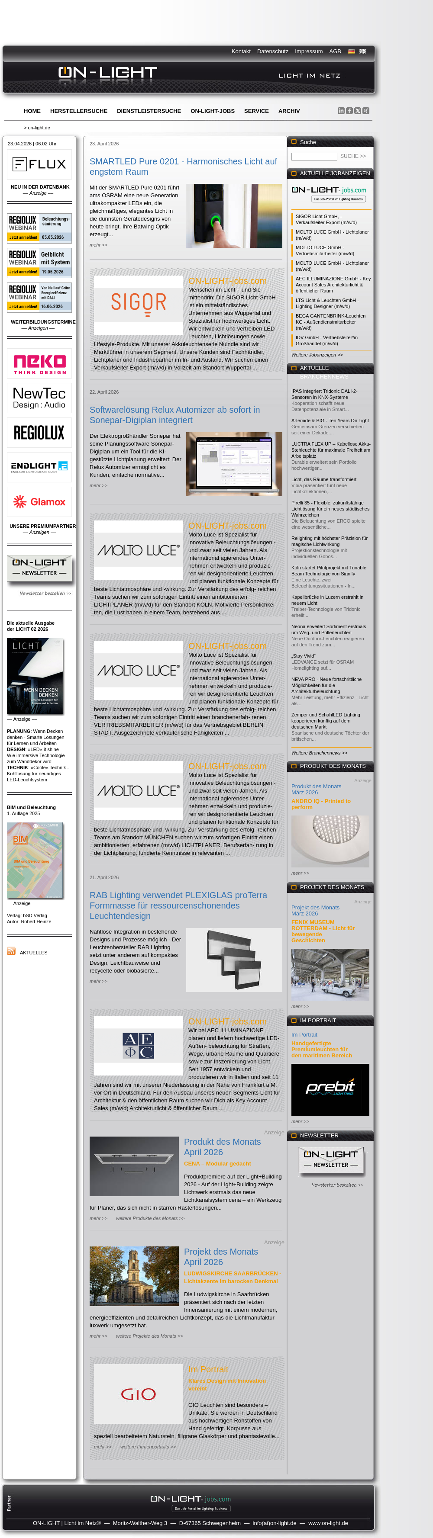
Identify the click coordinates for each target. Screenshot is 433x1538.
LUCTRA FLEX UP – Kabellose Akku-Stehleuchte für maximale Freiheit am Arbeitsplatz (331, 450)
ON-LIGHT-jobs (213, 111)
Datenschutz (272, 51)
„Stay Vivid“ (303, 655)
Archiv (289, 111)
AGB (335, 51)
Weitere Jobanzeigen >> (317, 354)
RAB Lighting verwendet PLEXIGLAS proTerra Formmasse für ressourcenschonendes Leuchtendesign (178, 905)
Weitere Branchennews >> (319, 752)
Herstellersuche (78, 111)
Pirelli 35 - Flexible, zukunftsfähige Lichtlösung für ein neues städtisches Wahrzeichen (330, 508)
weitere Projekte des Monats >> (149, 1336)
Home (32, 111)
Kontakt (241, 51)
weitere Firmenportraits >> (148, 1446)
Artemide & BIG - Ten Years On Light (330, 420)
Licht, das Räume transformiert (323, 479)
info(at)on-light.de (275, 1523)
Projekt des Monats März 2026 (315, 910)
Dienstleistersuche (149, 111)
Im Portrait (208, 1369)
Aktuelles (34, 952)
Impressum (309, 51)
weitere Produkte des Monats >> (150, 1218)
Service (256, 111)
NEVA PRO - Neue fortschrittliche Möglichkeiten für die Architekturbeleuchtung (326, 685)
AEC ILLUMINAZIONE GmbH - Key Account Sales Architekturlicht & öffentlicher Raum (333, 284)
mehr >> (98, 244)
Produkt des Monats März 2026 (316, 789)
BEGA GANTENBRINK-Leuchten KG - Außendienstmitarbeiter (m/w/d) (330, 322)
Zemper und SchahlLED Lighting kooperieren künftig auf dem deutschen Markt (325, 720)
